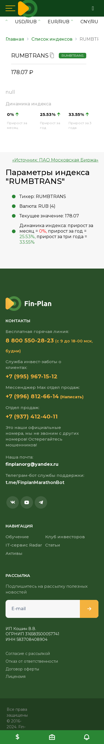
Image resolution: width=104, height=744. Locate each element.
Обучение (17, 536)
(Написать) (71, 396)
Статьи (52, 545)
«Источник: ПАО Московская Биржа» (55, 160)
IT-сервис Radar (24, 545)
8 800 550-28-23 (30, 340)
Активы (14, 553)
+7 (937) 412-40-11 (32, 416)
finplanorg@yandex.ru (32, 464)
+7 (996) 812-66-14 (32, 396)
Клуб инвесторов (65, 536)
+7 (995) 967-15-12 (31, 376)
